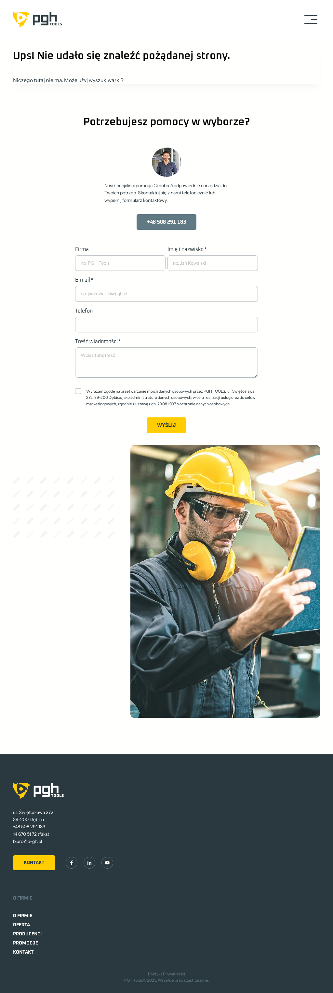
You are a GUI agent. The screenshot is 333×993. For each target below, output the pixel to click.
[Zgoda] (78, 391)
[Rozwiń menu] (310, 19)
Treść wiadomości (98, 341)
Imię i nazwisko (187, 249)
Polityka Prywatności (166, 974)
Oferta (21, 925)
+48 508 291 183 (29, 827)
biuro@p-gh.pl (27, 841)
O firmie (22, 916)
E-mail (84, 280)
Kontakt (23, 952)
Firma (82, 249)
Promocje (25, 943)
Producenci (27, 934)
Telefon (84, 311)
